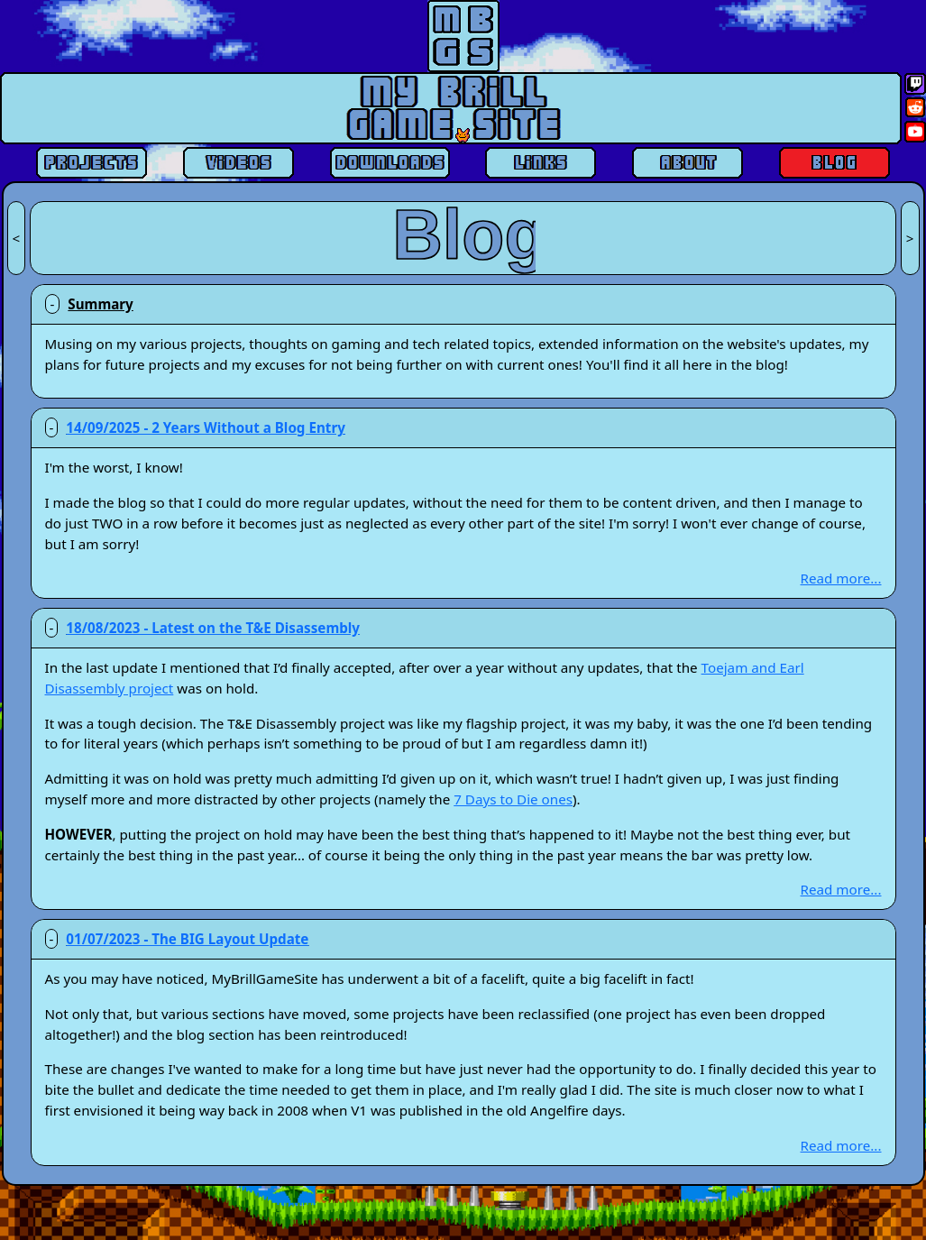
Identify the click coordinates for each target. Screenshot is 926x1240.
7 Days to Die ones (513, 799)
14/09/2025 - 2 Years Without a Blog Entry (205, 427)
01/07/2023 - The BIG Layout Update (187, 939)
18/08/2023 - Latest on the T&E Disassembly (213, 628)
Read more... (841, 578)
